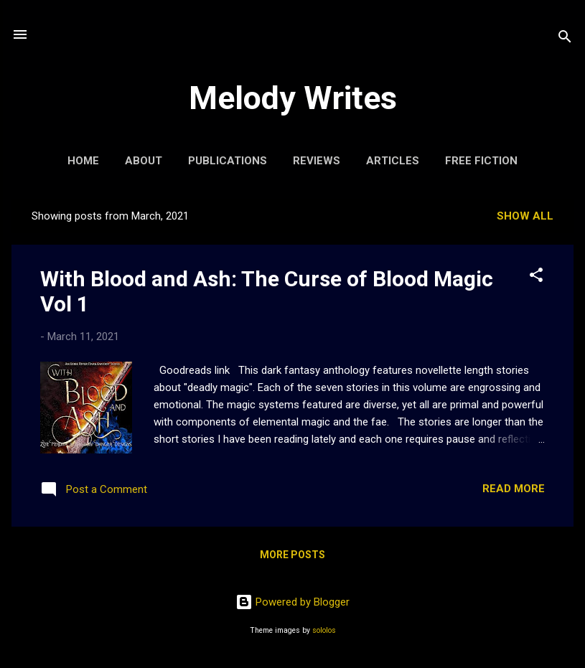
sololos (324, 630)
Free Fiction (481, 160)
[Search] (565, 39)
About (143, 160)
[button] (536, 277)
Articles (392, 160)
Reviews (316, 160)
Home (83, 160)
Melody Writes (293, 98)
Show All (525, 216)
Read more (513, 488)
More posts (292, 554)
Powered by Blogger (292, 602)
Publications (227, 160)
